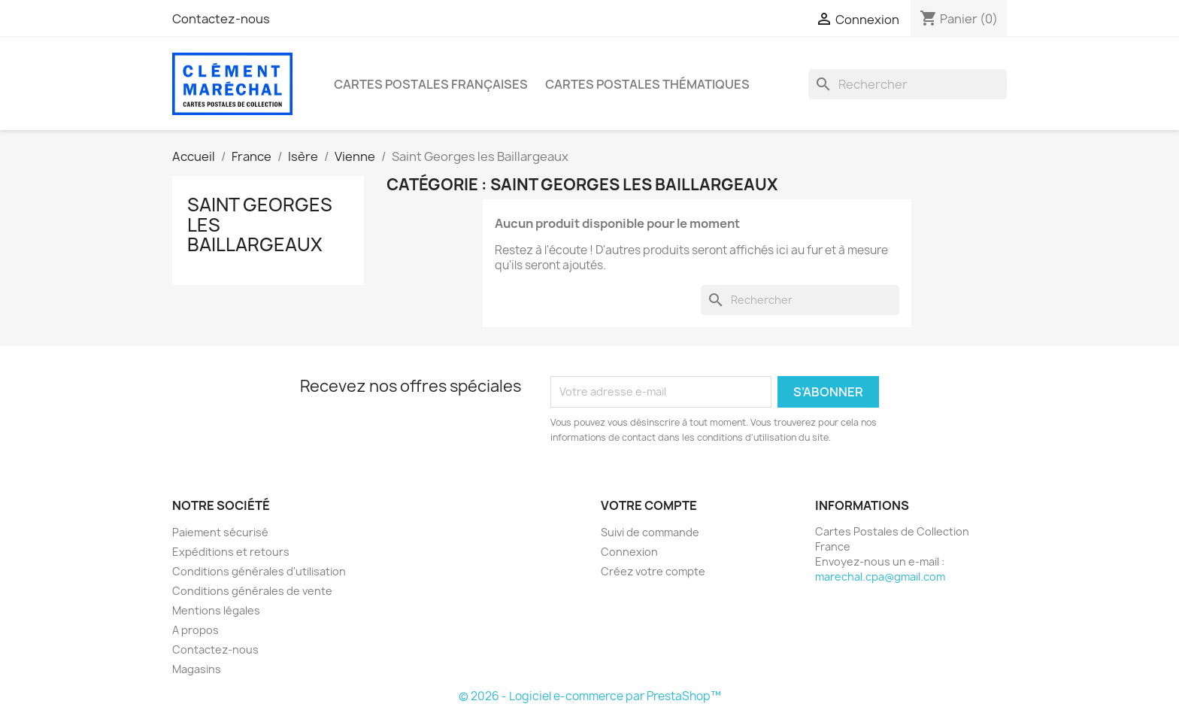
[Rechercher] (907, 84)
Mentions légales (216, 610)
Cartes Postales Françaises (431, 84)
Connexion (629, 552)
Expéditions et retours (230, 552)
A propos (195, 630)
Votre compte (649, 505)
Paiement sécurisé (220, 532)
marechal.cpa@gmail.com (880, 576)
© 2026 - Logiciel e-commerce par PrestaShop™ (590, 696)
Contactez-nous (221, 19)
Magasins (196, 669)
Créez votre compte (653, 571)
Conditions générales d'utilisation (259, 571)
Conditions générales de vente (252, 591)
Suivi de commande (650, 532)
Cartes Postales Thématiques (647, 84)
